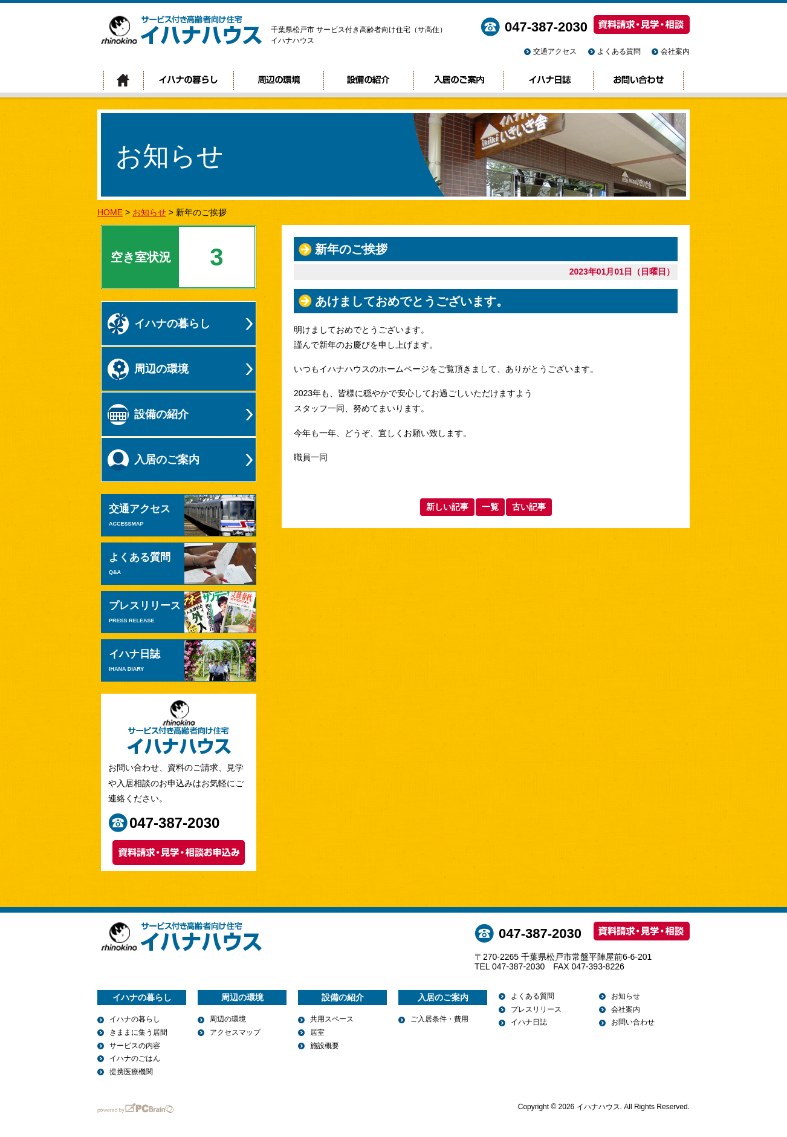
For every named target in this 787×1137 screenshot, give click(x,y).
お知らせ (149, 212)
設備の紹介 (368, 80)
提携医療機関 (131, 1071)
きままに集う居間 (138, 1032)
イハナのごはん (134, 1058)
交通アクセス (555, 51)
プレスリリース (182, 612)
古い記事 (529, 507)
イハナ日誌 (548, 80)
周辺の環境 (278, 80)
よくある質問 (619, 51)
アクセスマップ (235, 1032)
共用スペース (332, 1019)
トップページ (123, 80)
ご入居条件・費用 (439, 1019)
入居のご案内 (458, 80)
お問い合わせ (638, 80)
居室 (317, 1032)
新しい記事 (447, 507)
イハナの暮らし (188, 80)
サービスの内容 (134, 1045)
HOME (110, 212)
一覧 (490, 507)
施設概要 (324, 1045)
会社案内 (675, 51)
